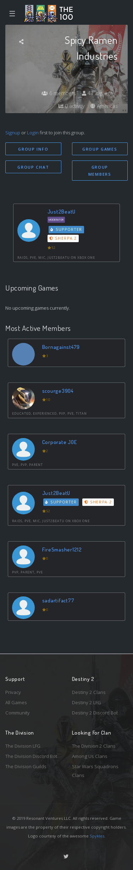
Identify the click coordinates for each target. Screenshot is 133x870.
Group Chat (33, 167)
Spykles (97, 836)
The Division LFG (22, 746)
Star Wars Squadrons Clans (95, 770)
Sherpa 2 (63, 238)
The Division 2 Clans (94, 746)
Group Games (99, 149)
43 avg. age (97, 93)
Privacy (13, 692)
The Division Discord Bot (31, 756)
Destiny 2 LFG (86, 702)
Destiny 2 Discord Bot (95, 713)
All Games (16, 702)
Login (33, 132)
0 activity (71, 106)
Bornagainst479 (61, 347)
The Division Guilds (25, 766)
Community (17, 713)
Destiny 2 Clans (89, 692)
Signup (12, 132)
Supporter (66, 229)
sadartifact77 (58, 600)
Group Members (99, 170)
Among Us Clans (89, 756)
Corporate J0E (59, 442)
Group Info (33, 149)
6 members (58, 93)
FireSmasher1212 (62, 549)
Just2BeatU (62, 211)
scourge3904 (57, 390)
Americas (104, 106)
